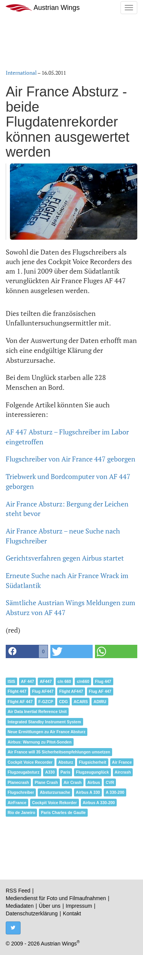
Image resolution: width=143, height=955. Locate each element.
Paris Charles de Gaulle (63, 812)
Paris (66, 772)
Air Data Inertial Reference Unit (37, 711)
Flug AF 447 (100, 691)
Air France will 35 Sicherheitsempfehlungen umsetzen (59, 752)
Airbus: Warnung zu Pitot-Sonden (40, 742)
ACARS (81, 701)
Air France (122, 762)
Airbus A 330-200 (99, 802)
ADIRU (99, 701)
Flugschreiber (21, 792)
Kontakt (72, 913)
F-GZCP (46, 701)
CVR (110, 782)
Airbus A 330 (88, 792)
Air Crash (73, 782)
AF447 (46, 681)
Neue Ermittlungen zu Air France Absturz (46, 731)
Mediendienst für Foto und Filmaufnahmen (56, 898)
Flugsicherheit (92, 762)
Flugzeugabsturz (23, 772)
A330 (50, 772)
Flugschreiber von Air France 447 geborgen (70, 458)
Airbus (93, 782)
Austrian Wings (43, 8)
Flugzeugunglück (92, 772)
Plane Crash (46, 782)
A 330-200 (115, 792)
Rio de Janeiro (21, 812)
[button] (27, 651)
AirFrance (17, 802)
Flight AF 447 (20, 701)
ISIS (11, 681)
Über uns (50, 906)
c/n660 (83, 681)
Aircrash (123, 772)
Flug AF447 (42, 691)
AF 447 (27, 681)
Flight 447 (17, 691)
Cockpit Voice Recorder (30, 762)
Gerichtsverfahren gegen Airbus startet (65, 557)
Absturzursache (55, 792)
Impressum (79, 906)
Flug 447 (103, 681)
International (21, 72)
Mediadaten (20, 906)
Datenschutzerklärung (32, 913)
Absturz (65, 762)
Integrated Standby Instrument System (44, 721)
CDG (63, 701)
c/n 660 (64, 681)
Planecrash (18, 782)
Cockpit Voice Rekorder (54, 802)
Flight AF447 (71, 691)
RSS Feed (18, 891)
